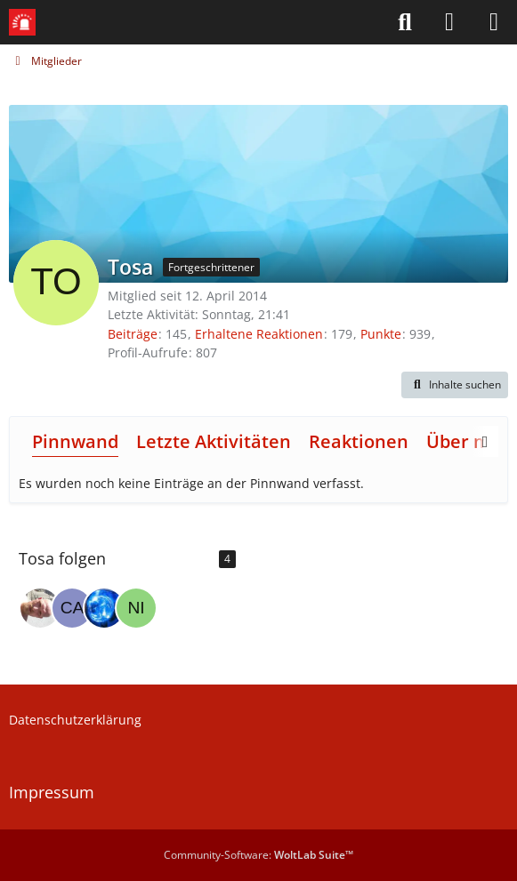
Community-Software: (258, 854)
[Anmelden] (449, 22)
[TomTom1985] (40, 608)
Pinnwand (75, 441)
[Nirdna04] (136, 608)
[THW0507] (104, 608)
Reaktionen (358, 441)
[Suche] (405, 22)
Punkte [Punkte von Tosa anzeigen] (380, 333)
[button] (454, 385)
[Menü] (494, 22)
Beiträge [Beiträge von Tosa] (133, 333)
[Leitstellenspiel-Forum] (22, 22)
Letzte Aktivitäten (213, 441)
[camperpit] (72, 608)
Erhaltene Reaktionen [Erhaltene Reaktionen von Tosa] (259, 333)
